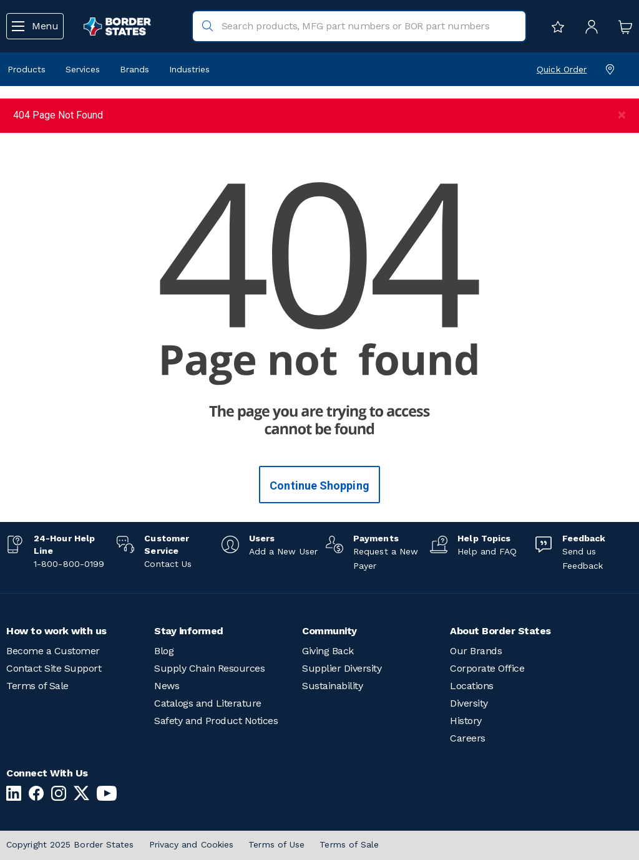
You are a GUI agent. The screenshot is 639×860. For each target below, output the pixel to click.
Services (83, 69)
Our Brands (476, 651)
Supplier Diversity (341, 668)
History (466, 721)
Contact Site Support (53, 668)
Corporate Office (487, 668)
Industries (189, 69)
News (166, 686)
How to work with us (56, 631)
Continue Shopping (319, 485)
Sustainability (332, 686)
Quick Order (562, 69)
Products (26, 69)
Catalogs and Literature (207, 703)
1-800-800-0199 (69, 564)
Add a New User (283, 551)
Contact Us (168, 564)
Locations (472, 686)
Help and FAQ (487, 551)
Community (329, 631)
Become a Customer (53, 651)
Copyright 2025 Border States (70, 844)
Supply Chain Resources (209, 668)
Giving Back (328, 651)
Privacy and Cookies (191, 844)
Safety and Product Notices (216, 721)
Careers (467, 738)
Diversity (469, 703)
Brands (134, 69)
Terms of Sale (37, 686)
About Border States (500, 631)
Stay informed (188, 631)
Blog (163, 651)
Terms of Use (276, 844)
